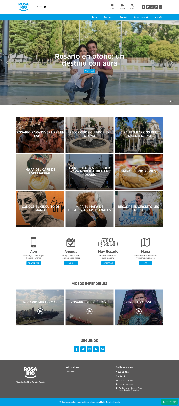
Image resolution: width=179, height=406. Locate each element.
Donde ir (124, 17)
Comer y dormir (141, 17)
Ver (71, 263)
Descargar (34, 263)
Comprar (108, 263)
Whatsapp (168, 401)
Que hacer (108, 17)
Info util (158, 17)
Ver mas (89, 71)
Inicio (94, 17)
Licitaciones (70, 371)
